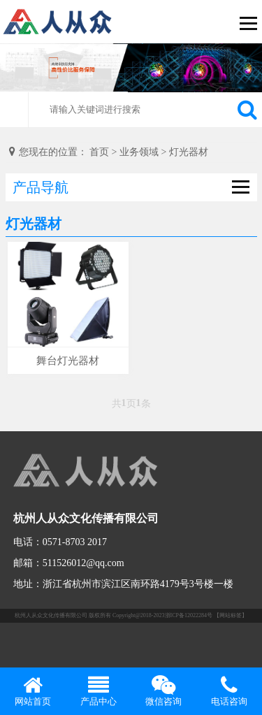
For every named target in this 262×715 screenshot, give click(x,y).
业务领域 (139, 152)
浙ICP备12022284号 (188, 615)
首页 (99, 152)
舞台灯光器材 (67, 360)
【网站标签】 (230, 615)
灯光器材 (188, 152)
